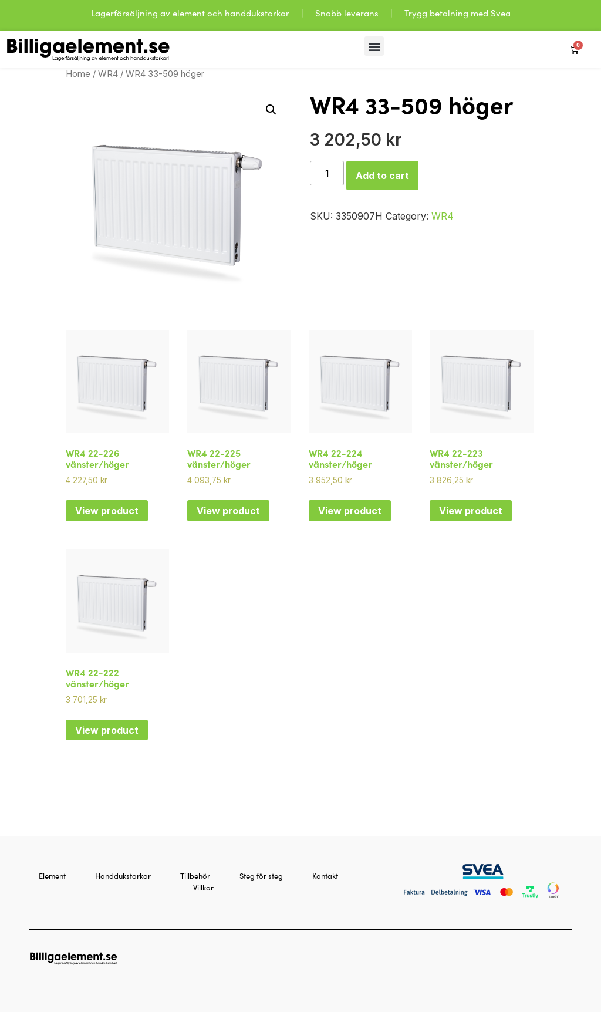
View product (107, 511)
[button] (374, 46)
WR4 (108, 74)
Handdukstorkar (123, 875)
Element (52, 875)
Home (78, 74)
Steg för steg (261, 875)
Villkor (203, 887)
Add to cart (382, 175)
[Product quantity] (327, 173)
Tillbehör (195, 875)
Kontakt (325, 875)
